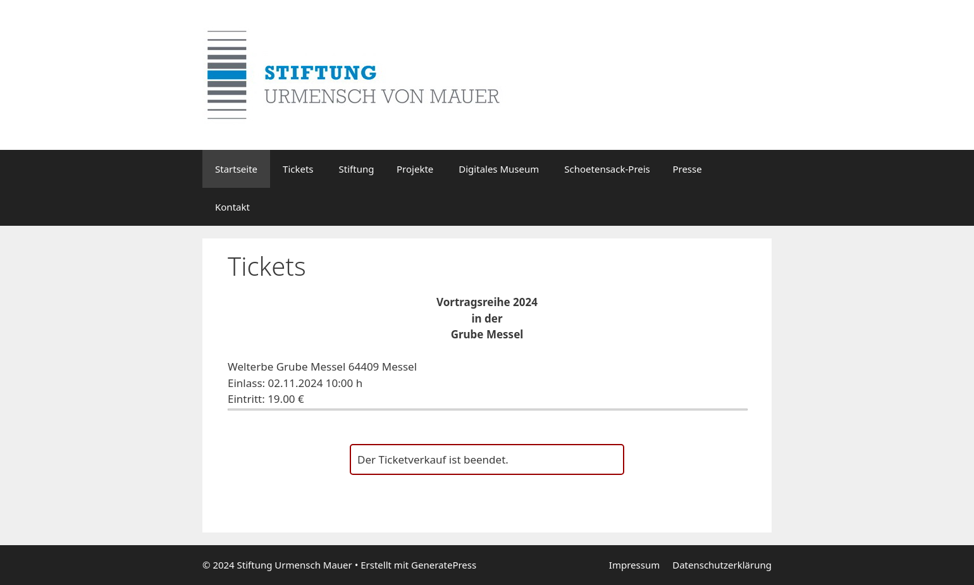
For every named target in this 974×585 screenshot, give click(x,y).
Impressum (634, 564)
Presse (686, 169)
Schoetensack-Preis (612, 169)
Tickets (298, 169)
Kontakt (232, 206)
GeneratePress (443, 564)
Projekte (415, 169)
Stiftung (361, 169)
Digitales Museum (499, 169)
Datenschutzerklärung (722, 564)
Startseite (236, 169)
